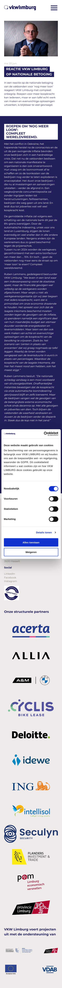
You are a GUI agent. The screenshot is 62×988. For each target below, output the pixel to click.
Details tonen (44, 532)
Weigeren (31, 552)
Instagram (10, 581)
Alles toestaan (31, 542)
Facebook (10, 577)
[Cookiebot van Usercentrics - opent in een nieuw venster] (44, 434)
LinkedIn (9, 573)
